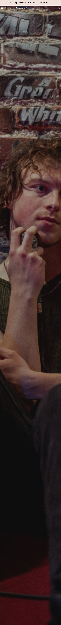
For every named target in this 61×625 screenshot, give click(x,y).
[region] (30, 3)
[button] (2, 8)
